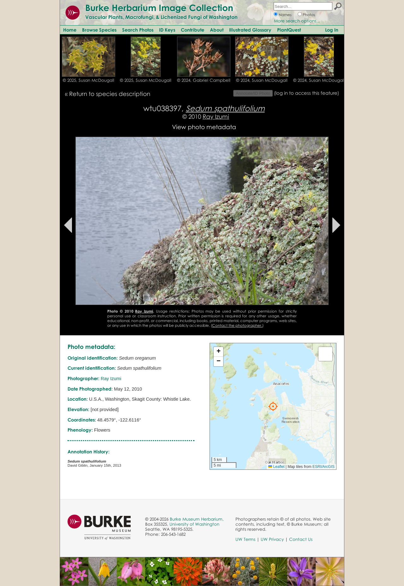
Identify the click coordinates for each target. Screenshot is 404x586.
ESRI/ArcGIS (323, 466)
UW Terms (245, 539)
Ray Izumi (216, 116)
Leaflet (276, 466)
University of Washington (194, 524)
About (216, 30)
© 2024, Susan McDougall (262, 80)
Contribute (192, 30)
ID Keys (167, 30)
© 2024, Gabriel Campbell (203, 80)
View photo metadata (204, 126)
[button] (273, 406)
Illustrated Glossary (250, 30)
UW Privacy (272, 539)
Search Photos (137, 30)
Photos (309, 14)
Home (69, 30)
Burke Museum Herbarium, (197, 519)
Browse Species (99, 30)
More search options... (297, 20)
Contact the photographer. (237, 325)
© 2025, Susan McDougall (88, 80)
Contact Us (300, 539)
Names (285, 14)
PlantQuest (289, 30)
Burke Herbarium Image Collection (159, 7)
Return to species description (109, 93)
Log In (331, 30)
